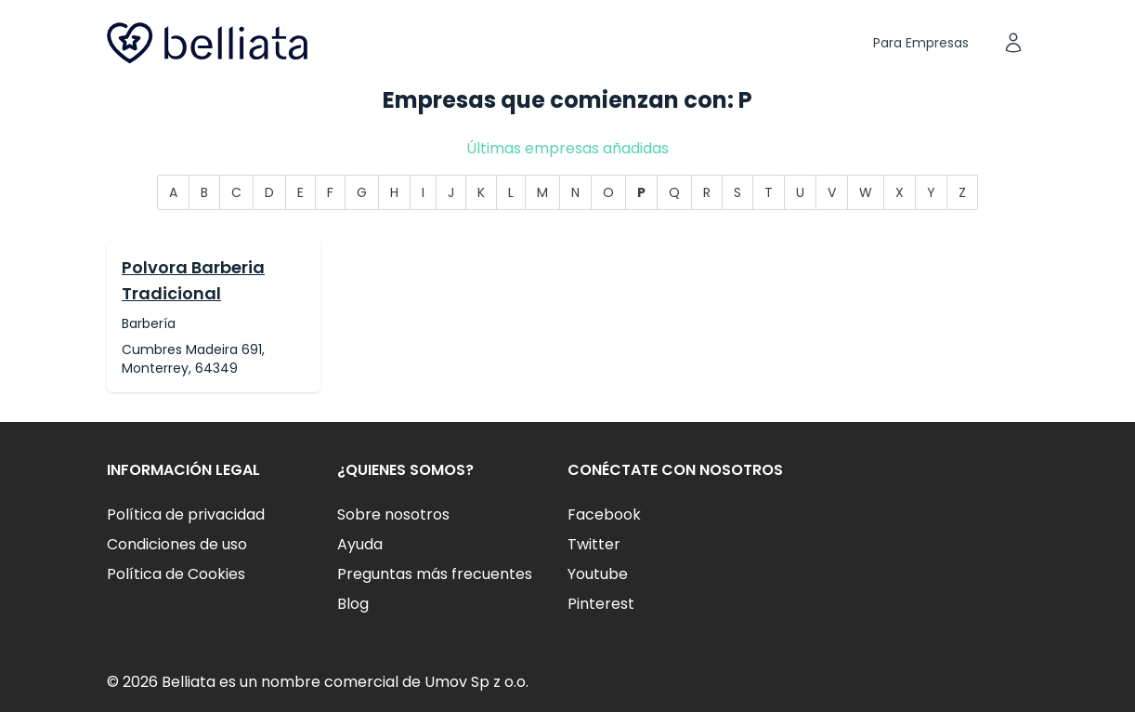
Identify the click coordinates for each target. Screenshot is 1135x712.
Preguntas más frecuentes (434, 574)
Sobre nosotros (393, 514)
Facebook (604, 514)
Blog (353, 603)
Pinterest (601, 603)
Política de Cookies (176, 574)
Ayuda (360, 544)
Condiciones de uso (177, 544)
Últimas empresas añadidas (567, 148)
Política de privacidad (186, 514)
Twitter (594, 544)
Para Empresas (921, 42)
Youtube (598, 574)
